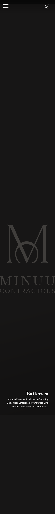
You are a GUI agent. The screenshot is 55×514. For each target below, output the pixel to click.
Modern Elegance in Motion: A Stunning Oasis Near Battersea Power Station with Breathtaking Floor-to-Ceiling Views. (28, 403)
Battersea (37, 393)
